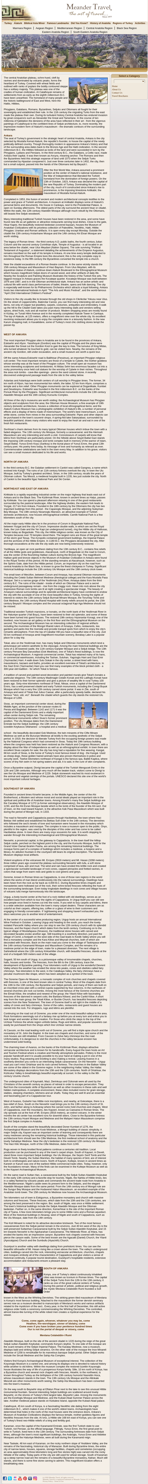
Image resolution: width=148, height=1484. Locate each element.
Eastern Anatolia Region (56, 32)
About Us (116, 89)
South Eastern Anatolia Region (90, 32)
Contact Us (116, 92)
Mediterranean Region (70, 28)
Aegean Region (45, 28)
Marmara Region (22, 28)
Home (114, 86)
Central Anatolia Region (99, 28)
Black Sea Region (127, 28)
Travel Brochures (119, 96)
